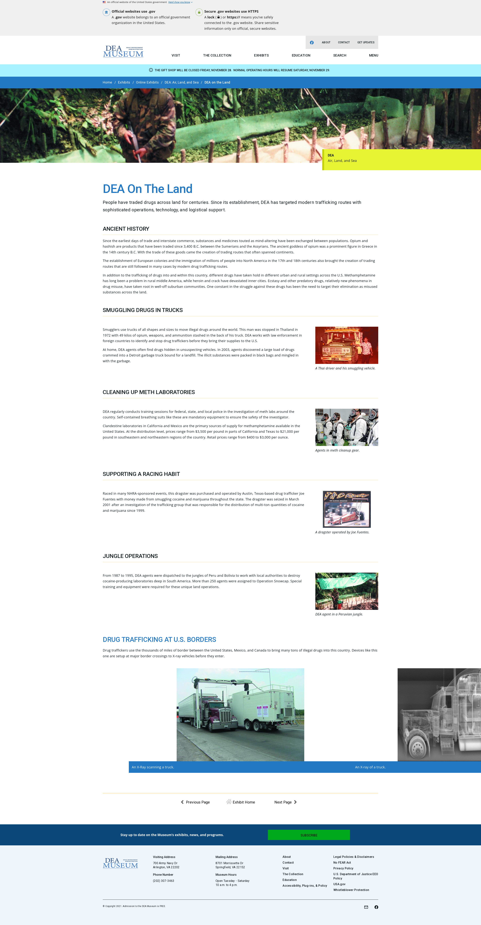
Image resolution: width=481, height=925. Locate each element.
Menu (373, 55)
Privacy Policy (343, 868)
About (326, 42)
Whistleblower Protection (351, 890)
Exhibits (261, 55)
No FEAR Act (342, 862)
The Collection (217, 55)
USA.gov (339, 884)
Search (339, 55)
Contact (344, 42)
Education (301, 55)
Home (107, 82)
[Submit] (309, 835)
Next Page (283, 802)
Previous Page (198, 802)
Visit (176, 55)
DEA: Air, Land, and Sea (182, 82)
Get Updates (366, 42)
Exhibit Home (244, 802)
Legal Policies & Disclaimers (353, 857)
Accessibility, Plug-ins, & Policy (305, 885)
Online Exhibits (147, 82)
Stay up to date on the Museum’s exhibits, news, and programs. (172, 835)
